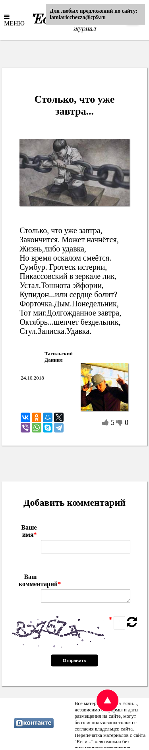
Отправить (74, 660)
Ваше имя (29, 531)
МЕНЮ (14, 23)
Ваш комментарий (28, 580)
